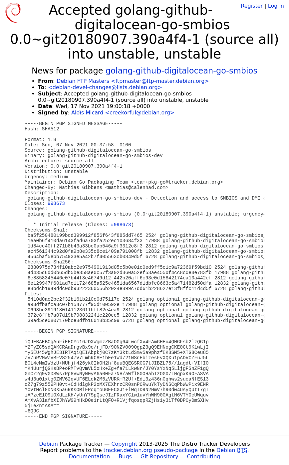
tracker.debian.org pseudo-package (151, 450)
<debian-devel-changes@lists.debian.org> (105, 87)
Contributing (203, 456)
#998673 (121, 225)
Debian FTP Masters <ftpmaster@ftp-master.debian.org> (133, 81)
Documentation (89, 456)
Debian (48, 444)
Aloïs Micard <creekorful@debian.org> (122, 112)
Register (252, 6)
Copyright (124, 444)
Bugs (125, 456)
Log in (276, 6)
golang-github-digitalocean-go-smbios (181, 71)
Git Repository (159, 456)
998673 (56, 203)
